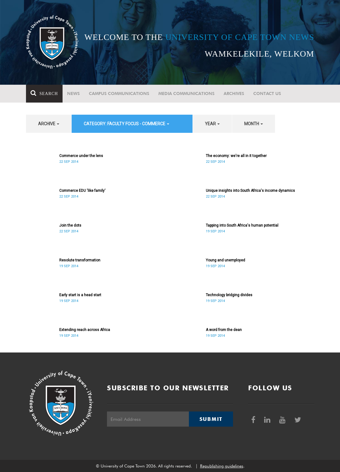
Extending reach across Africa (84, 330)
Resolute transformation (79, 260)
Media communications (186, 93)
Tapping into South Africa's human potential (242, 225)
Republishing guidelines (221, 466)
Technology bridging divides (229, 295)
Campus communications (119, 93)
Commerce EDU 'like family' (82, 190)
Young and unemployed (225, 260)
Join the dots (70, 225)
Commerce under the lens (81, 156)
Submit (210, 419)
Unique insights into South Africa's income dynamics (250, 190)
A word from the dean (224, 330)
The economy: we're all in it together (236, 156)
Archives (234, 93)
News (73, 93)
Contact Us (267, 93)
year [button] (212, 123)
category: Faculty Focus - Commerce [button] (126, 123)
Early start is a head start (80, 295)
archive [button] (48, 123)
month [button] (253, 123)
